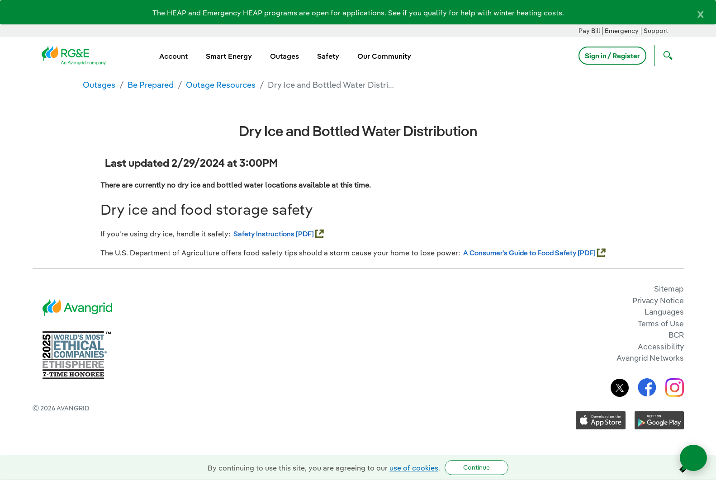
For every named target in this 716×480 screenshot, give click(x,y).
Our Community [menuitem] (384, 56)
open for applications (348, 12)
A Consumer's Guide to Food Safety (520, 252)
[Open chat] (693, 458)
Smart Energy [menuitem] (229, 56)
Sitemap (668, 288)
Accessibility (661, 346)
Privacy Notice (657, 300)
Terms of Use (661, 323)
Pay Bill (589, 31)
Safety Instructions (264, 233)
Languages (664, 311)
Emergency (622, 31)
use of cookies (413, 467)
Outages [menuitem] (284, 56)
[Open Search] (665, 55)
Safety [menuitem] (328, 56)
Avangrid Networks (649, 357)
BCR (676, 334)
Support (656, 31)
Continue (476, 467)
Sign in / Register (612, 55)
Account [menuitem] (173, 56)
